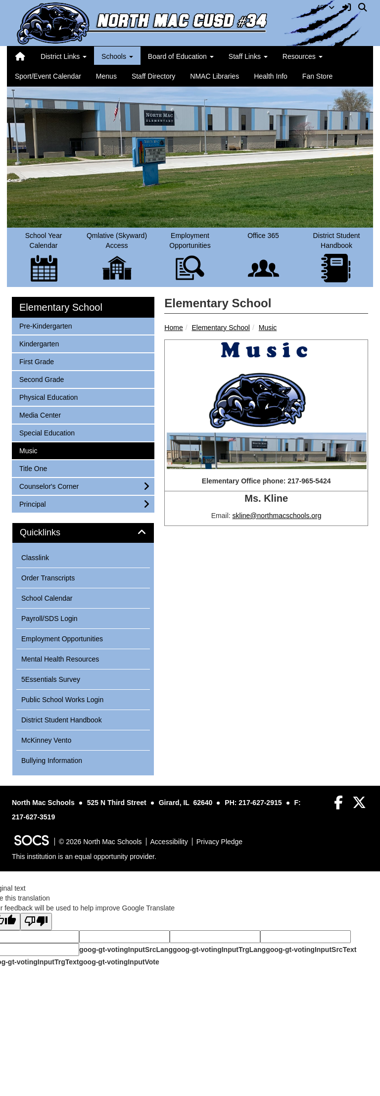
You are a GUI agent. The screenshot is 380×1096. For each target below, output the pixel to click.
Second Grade (41, 378)
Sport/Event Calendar (48, 76)
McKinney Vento (46, 740)
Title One (33, 468)
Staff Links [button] (248, 56)
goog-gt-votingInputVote (119, 962)
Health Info (270, 76)
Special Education (47, 432)
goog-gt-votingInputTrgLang (219, 949)
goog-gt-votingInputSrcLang (126, 949)
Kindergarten (39, 343)
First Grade (36, 361)
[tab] (83, 533)
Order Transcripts (48, 578)
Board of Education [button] (181, 56)
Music (268, 328)
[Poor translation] (36, 921)
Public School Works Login (62, 700)
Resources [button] (303, 56)
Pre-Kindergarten (45, 325)
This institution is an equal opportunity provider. (84, 856)
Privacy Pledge (219, 842)
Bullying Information (51, 760)
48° (325, 7)
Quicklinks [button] (51, 532)
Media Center (40, 414)
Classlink (35, 558)
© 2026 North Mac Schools (100, 842)
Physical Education (48, 396)
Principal (32, 503)
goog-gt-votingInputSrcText (311, 949)
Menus (106, 76)
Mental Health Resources (60, 659)
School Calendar (47, 598)
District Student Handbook (61, 720)
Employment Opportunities (62, 639)
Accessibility (169, 842)
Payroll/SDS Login (49, 618)
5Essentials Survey (50, 679)
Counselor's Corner (49, 485)
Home (173, 328)
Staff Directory (153, 76)
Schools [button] (117, 56)
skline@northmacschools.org (277, 516)
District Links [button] (64, 56)
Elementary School (220, 328)
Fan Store (317, 76)
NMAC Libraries (214, 76)
